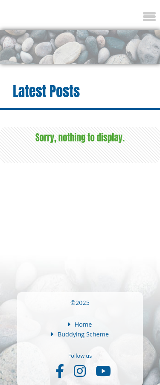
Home (80, 324)
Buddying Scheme (80, 334)
